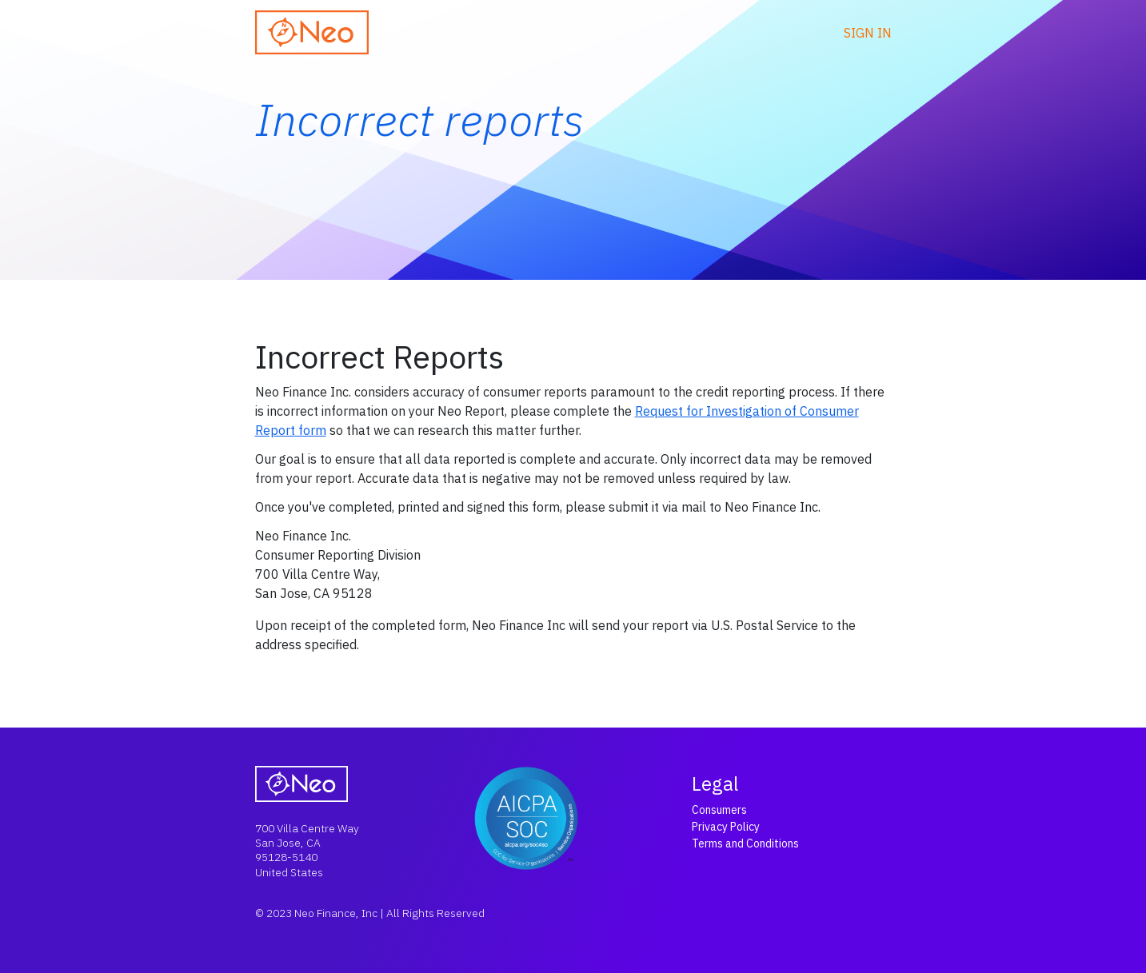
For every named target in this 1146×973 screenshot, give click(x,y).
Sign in (868, 33)
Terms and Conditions (745, 843)
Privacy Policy (726, 826)
